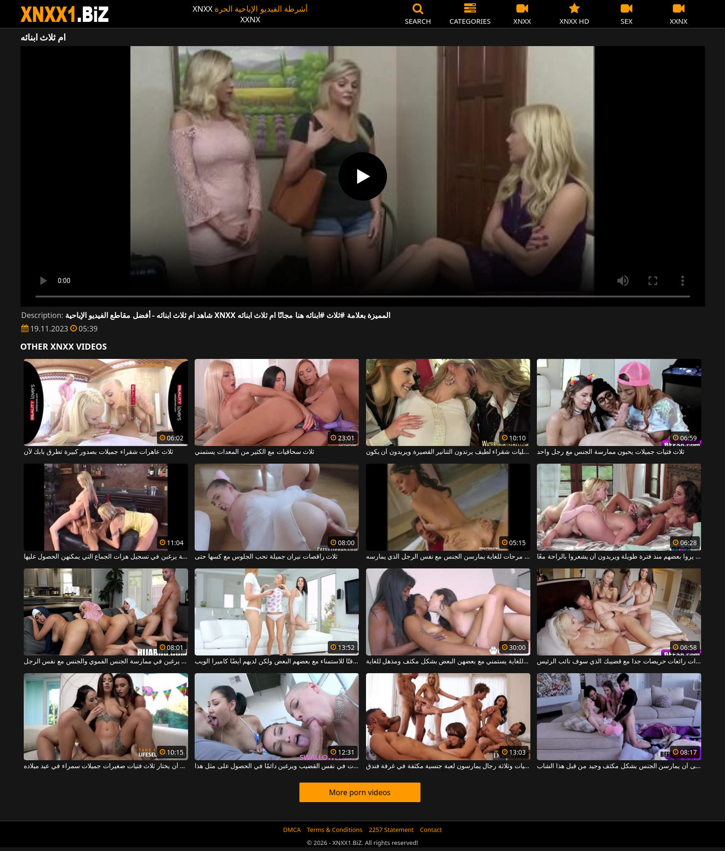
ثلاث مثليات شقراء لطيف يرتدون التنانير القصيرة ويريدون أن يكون (448, 452)
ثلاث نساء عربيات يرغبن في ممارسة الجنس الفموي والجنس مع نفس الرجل (106, 661)
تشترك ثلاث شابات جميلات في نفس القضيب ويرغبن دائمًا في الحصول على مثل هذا (277, 766)
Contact (431, 829)
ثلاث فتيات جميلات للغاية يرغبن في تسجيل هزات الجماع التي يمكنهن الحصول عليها (106, 557)
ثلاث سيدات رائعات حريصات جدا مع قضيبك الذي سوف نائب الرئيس (619, 661)
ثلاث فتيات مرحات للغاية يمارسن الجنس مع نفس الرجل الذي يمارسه (448, 557)
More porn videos (359, 792)
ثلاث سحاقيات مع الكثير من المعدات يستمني (254, 452)
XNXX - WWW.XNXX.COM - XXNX (64, 14)
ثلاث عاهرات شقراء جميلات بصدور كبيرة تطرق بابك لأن (98, 452)
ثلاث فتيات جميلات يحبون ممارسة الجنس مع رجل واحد (610, 452)
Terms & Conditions (334, 829)
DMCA (292, 829)
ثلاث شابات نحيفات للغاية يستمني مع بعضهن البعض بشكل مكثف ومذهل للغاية (448, 661)
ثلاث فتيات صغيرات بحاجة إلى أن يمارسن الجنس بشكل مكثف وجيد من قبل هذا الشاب (619, 766)
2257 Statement (391, 829)
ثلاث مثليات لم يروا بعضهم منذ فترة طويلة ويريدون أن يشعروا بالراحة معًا (619, 557)
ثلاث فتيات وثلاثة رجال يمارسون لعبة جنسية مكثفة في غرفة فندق (448, 766)
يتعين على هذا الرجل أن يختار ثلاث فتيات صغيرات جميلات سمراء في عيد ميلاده (106, 766)
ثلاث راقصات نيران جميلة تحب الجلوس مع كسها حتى (266, 557)
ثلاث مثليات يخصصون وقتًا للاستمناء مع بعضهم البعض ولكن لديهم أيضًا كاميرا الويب (277, 661)
